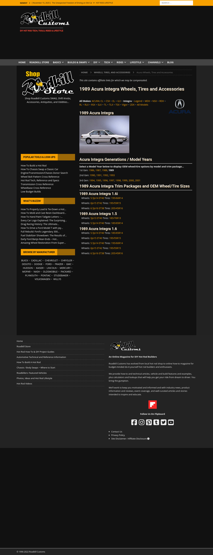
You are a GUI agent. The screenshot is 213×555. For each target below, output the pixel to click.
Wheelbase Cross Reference (36, 187)
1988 (104, 170)
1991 (99, 175)
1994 (92, 180)
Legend (138, 101)
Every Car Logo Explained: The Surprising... (44, 220)
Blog (170, 62)
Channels (154, 62)
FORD (49, 264)
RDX (161, 101)
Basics (57, 62)
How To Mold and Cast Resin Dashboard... (43, 212)
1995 (98, 180)
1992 (105, 175)
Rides (120, 62)
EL (113, 101)
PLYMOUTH (31, 275)
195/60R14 (117, 198)
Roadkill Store (39, 62)
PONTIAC (46, 275)
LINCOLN (52, 267)
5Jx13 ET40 (96, 218)
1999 (124, 180)
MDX (147, 101)
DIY (96, 62)
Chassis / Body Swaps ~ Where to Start (36, 367)
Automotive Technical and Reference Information (41, 357)
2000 (131, 180)
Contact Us (116, 431)
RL (80, 104)
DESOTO (26, 264)
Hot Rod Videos (24, 383)
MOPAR (26, 271)
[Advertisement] (135, 32)
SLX (100, 104)
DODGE (38, 264)
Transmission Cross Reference (37, 184)
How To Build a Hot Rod (33, 165)
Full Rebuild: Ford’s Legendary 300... (40, 231)
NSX (154, 101)
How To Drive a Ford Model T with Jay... (42, 227)
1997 (111, 180)
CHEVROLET (51, 260)
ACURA (95, 101)
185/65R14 (117, 223)
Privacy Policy (118, 435)
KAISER (39, 267)
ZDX (132, 104)
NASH (37, 271)
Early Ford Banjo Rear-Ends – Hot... (39, 239)
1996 (105, 180)
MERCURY (65, 267)
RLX (87, 104)
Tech (107, 62)
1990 (92, 175)
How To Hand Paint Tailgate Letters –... (41, 216)
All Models (142, 104)
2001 (137, 180)
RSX (93, 104)
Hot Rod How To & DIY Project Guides (35, 351)
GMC (69, 264)
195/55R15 (115, 203)
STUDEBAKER (61, 275)
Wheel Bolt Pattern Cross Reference (40, 176)
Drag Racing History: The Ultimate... (40, 224)
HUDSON (28, 267)
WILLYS (57, 279)
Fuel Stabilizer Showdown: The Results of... (44, 235)
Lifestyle (135, 62)
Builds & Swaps (77, 62)
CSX (108, 101)
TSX (117, 104)
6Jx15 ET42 (96, 203)
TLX (111, 104)
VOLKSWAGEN (42, 279)
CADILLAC (36, 260)
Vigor (125, 104)
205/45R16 (117, 208)
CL (102, 101)
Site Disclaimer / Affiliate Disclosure (130, 438)
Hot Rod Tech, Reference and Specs (40, 180)
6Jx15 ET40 (96, 238)
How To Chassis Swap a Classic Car (39, 169)
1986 (91, 170)
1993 (112, 175)
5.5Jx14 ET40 (97, 198)
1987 (98, 170)
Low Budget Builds (31, 191)
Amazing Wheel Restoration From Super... (43, 242)
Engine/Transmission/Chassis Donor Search (44, 172)
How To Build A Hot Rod (29, 362)
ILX (119, 101)
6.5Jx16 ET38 (97, 208)
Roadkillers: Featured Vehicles (32, 372)
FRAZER (59, 264)
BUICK (24, 260)
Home (22, 62)
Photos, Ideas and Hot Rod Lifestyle (34, 378)
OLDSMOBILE (50, 271)
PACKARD (66, 271)
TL (105, 104)
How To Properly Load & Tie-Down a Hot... (43, 209)
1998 (118, 180)
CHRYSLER (66, 260)
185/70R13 (115, 218)
